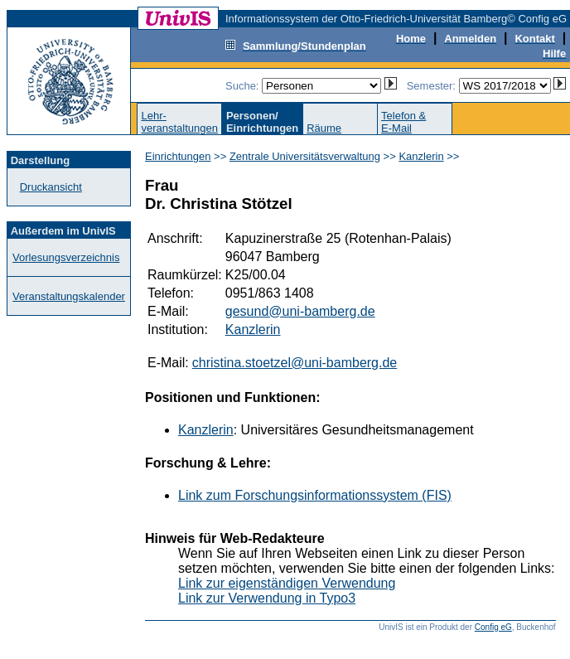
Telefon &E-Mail (403, 121)
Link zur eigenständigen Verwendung (286, 583)
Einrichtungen (178, 156)
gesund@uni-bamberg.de (300, 311)
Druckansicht (51, 187)
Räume (324, 128)
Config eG (493, 627)
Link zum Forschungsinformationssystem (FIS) (315, 495)
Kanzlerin (421, 156)
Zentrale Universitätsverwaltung (304, 156)
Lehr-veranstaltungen (179, 121)
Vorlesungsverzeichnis (65, 257)
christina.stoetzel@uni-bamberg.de (294, 363)
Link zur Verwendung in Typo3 (266, 598)
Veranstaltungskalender (68, 296)
